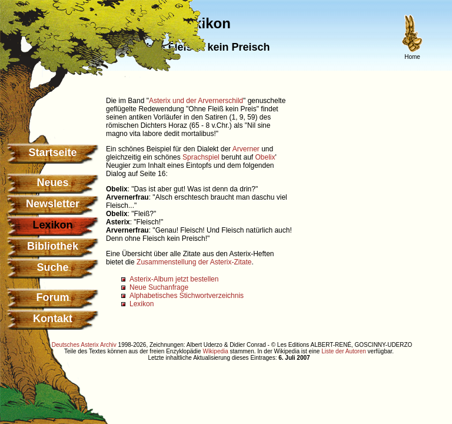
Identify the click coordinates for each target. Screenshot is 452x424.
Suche (52, 267)
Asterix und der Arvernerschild (196, 101)
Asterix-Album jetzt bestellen (173, 279)
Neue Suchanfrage (158, 287)
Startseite (52, 152)
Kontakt (52, 318)
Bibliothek (52, 246)
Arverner (246, 149)
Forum (52, 297)
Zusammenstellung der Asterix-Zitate (194, 262)
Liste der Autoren (343, 351)
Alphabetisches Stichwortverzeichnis (186, 296)
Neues (52, 182)
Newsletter (52, 204)
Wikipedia (215, 351)
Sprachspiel (201, 157)
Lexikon (141, 304)
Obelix (265, 157)
